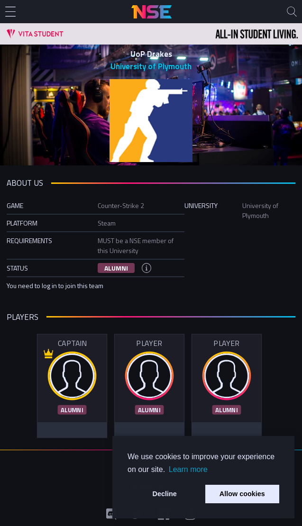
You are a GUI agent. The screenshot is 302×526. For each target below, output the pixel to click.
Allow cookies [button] (242, 494)
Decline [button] (165, 494)
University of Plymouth (151, 66)
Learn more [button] (188, 469)
